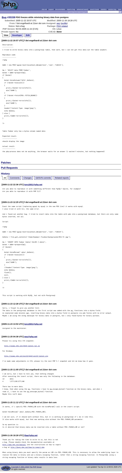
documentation (60, 9)
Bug (4, 17)
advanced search (82, 9)
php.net (44, 9)
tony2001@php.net (33, 184)
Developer (17, 35)
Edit (28, 35)
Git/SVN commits (43, 178)
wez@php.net (30, 337)
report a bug (71, 9)
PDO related (62, 26)
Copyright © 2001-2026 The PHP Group (26, 467)
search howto (94, 9)
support (51, 9)
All (5, 178)
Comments (15, 178)
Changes (28, 178)
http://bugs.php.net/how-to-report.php (28, 447)
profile (64, 23)
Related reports (62, 178)
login (119, 9)
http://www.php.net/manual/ (14, 444)
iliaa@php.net (30, 435)
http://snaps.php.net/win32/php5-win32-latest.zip (26, 356)
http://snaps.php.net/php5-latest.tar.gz (22, 346)
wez (58, 23)
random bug (112, 9)
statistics (104, 9)
